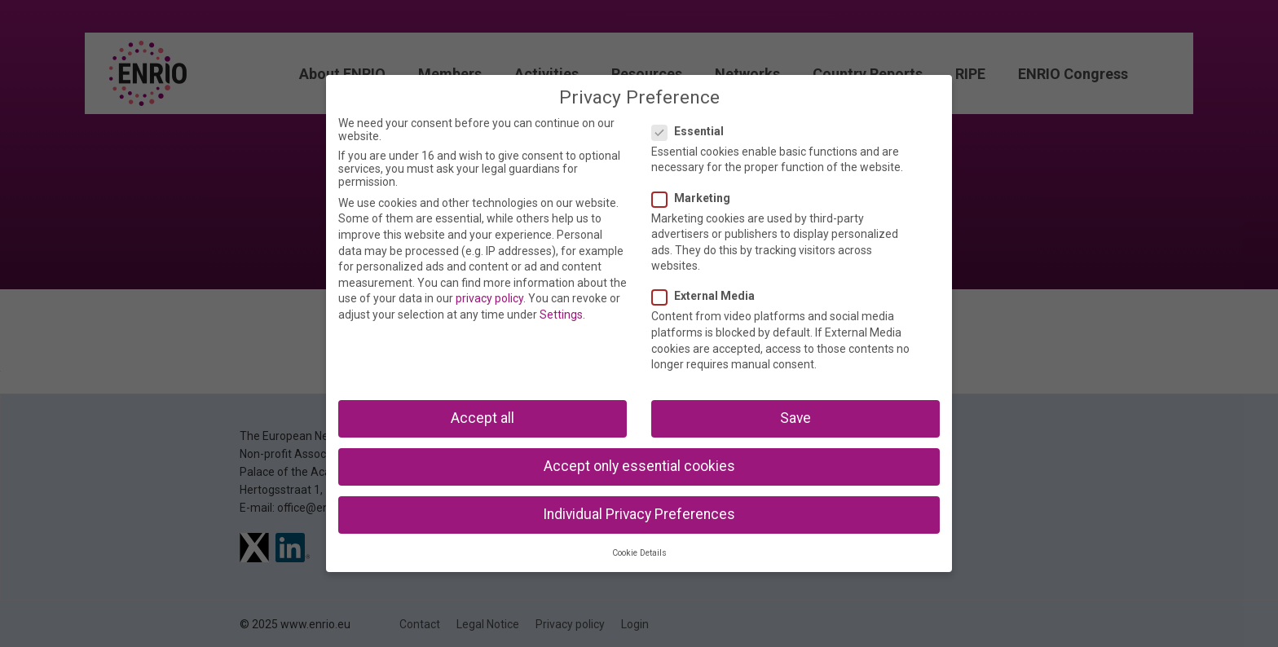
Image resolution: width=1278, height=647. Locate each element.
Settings (561, 314)
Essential (692, 131)
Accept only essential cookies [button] (639, 466)
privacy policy (489, 298)
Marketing (696, 198)
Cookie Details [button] (639, 553)
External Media (708, 295)
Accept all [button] (482, 418)
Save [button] (795, 418)
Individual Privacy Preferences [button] (639, 514)
